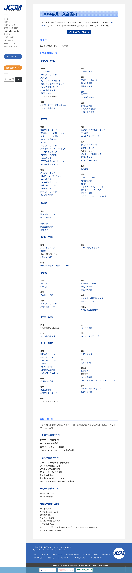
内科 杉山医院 (46, 257)
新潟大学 (44, 223)
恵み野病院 (45, 71)
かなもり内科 (45, 179)
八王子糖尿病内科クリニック (52, 161)
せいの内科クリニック (90, 97)
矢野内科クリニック (89, 354)
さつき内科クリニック (90, 136)
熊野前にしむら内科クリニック (53, 133)
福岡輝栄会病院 (46, 366)
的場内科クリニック (48, 191)
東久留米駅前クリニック (50, 164)
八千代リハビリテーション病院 (94, 196)
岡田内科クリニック (48, 354)
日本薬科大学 (45, 158)
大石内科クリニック (48, 303)
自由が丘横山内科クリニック (52, 87)
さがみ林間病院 (46, 195)
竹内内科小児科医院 (48, 155)
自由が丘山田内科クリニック (52, 84)
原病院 (43, 363)
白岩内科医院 (45, 286)
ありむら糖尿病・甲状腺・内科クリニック (98, 380)
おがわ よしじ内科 (47, 108)
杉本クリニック (46, 357)
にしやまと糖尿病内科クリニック (95, 298)
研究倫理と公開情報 (11, 28)
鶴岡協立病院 (86, 106)
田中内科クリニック (48, 360)
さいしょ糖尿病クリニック (51, 139)
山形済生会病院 (87, 112)
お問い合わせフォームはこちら (79, 32)
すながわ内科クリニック (91, 389)
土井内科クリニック (48, 393)
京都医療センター (47, 306)
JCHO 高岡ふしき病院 (90, 248)
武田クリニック (46, 188)
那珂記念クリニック (89, 157)
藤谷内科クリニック (89, 86)
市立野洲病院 (86, 290)
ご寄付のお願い (9, 37)
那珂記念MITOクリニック (91, 160)
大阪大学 (44, 283)
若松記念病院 (86, 377)
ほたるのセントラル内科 (91, 190)
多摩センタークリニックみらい (53, 149)
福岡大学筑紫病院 (47, 370)
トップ (6, 19)
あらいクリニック (47, 173)
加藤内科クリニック (48, 74)
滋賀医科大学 (86, 286)
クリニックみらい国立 (49, 136)
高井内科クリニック (48, 185)
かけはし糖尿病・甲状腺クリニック (55, 265)
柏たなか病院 (86, 193)
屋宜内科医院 (86, 392)
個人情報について (91, 557)
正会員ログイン (9, 43)
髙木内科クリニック (48, 214)
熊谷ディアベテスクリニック (93, 130)
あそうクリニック (47, 248)
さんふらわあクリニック (50, 336)
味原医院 (84, 94)
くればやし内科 (46, 295)
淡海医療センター (88, 283)
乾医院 (43, 251)
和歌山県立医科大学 (89, 310)
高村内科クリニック (48, 145)
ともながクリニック (48, 152)
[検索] (18, 79)
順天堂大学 (45, 142)
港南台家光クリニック (49, 182)
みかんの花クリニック (90, 336)
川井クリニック (87, 148)
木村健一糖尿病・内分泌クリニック (55, 105)
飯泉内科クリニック (89, 145)
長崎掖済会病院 (46, 381)
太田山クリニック (88, 177)
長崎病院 (84, 169)
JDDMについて (9, 25)
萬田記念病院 (45, 93)
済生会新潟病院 (46, 227)
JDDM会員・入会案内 (12, 31)
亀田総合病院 (86, 181)
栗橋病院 (84, 133)
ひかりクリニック (88, 301)
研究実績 (7, 34)
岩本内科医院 (86, 328)
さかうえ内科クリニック (50, 81)
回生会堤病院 (45, 390)
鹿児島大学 (85, 371)
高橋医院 (44, 230)
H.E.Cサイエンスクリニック (51, 176)
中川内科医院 (45, 217)
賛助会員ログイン (10, 46)
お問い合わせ (9, 40)
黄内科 (84, 184)
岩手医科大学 (86, 71)
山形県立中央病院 (88, 109)
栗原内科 (44, 78)
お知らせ (7, 22)
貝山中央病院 (86, 83)
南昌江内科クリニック (49, 373)
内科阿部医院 (86, 362)
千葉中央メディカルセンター (93, 187)
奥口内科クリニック (89, 80)
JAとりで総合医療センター (92, 154)
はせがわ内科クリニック (50, 90)
